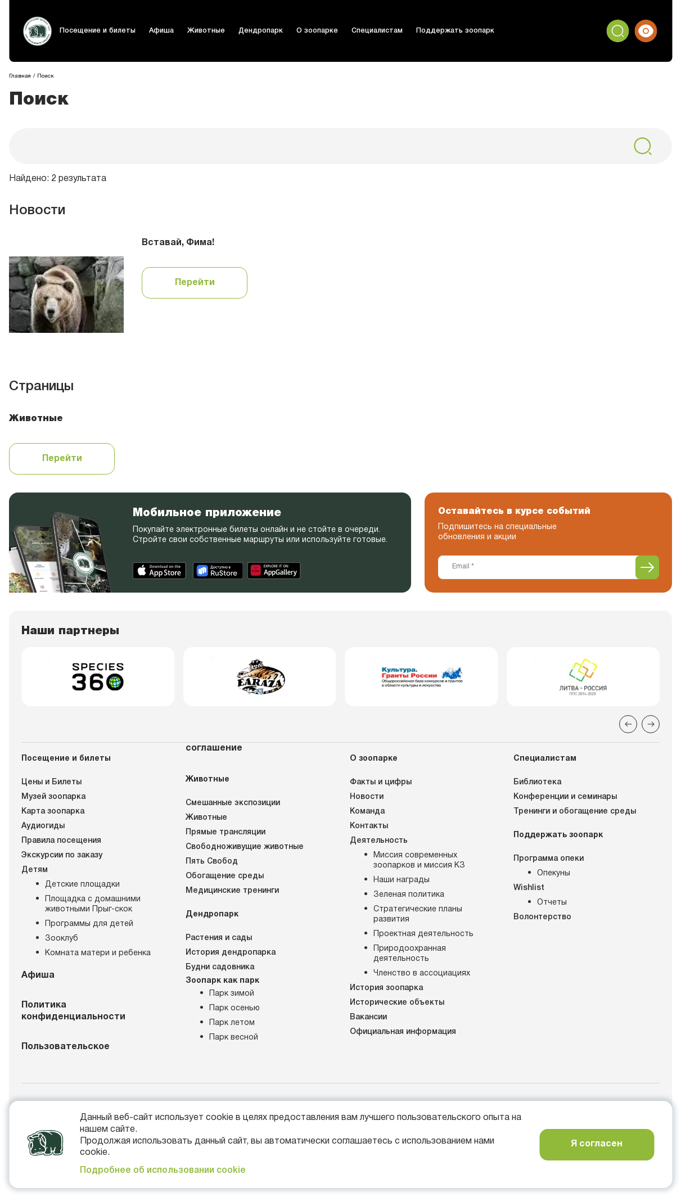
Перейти (195, 283)
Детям (34, 874)
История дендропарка (231, 956)
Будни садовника (220, 971)
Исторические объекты (397, 1006)
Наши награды (401, 884)
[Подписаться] (647, 567)
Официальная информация (403, 1036)
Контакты (369, 830)
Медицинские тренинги (232, 894)
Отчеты (552, 906)
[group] (97, 678)
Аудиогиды (43, 830)
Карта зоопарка (52, 815)
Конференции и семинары (565, 801)
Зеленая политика (408, 898)
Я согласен (597, 1144)
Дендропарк (255, 31)
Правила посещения (61, 844)
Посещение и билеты (97, 31)
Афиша (158, 31)
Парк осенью (234, 1012)
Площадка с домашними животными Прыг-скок (93, 908)
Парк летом (232, 1027)
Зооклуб (61, 942)
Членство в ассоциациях (421, 977)
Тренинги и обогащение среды (574, 815)
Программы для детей (89, 928)
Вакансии (368, 1021)
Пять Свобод (212, 865)
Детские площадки (82, 888)
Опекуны (553, 877)
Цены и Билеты (51, 786)
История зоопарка (386, 992)
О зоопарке (310, 31)
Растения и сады (219, 942)
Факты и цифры (381, 786)
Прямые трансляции (225, 836)
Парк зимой (231, 997)
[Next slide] (651, 728)
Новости (367, 801)
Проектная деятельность (423, 938)
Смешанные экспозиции (233, 807)
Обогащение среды (225, 880)
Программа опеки (548, 862)
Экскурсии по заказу (61, 859)
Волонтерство (542, 921)
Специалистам (369, 31)
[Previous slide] (628, 728)
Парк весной (233, 1041)
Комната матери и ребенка (98, 957)
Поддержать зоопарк (444, 31)
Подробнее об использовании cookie (163, 1171)
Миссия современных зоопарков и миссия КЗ (419, 864)
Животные (201, 31)
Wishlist (528, 892)
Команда (367, 815)
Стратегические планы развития (417, 918)
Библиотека (537, 786)
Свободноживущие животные (245, 851)
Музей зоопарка (53, 801)
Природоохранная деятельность (409, 957)
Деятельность (379, 844)
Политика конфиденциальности (73, 1015)
